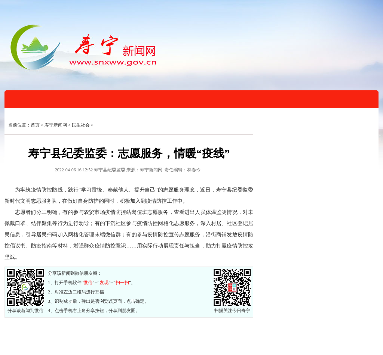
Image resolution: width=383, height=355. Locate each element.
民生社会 (81, 125)
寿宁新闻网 (56, 125)
